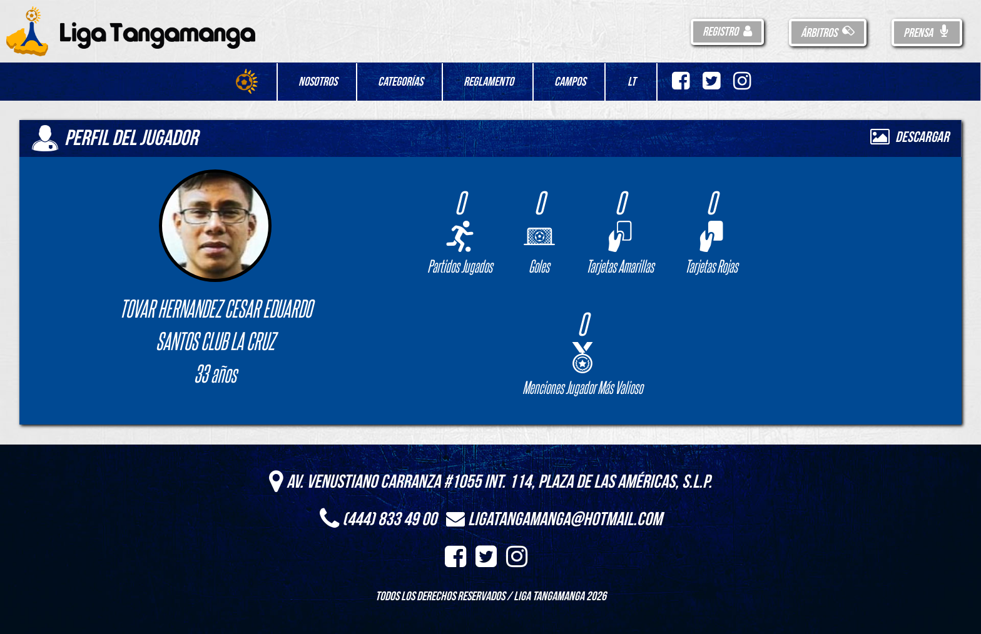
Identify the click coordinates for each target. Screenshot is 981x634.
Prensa (926, 33)
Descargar (909, 137)
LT (632, 81)
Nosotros (317, 81)
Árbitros (828, 33)
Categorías (400, 81)
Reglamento (489, 81)
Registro (727, 31)
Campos (570, 81)
